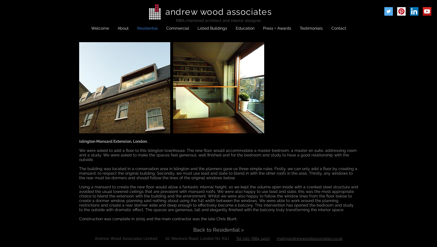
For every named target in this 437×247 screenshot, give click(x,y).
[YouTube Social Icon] (427, 11)
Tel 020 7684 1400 (253, 238)
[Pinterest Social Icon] (401, 11)
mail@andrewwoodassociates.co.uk (309, 238)
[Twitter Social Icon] (388, 11)
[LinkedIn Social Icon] (414, 11)
